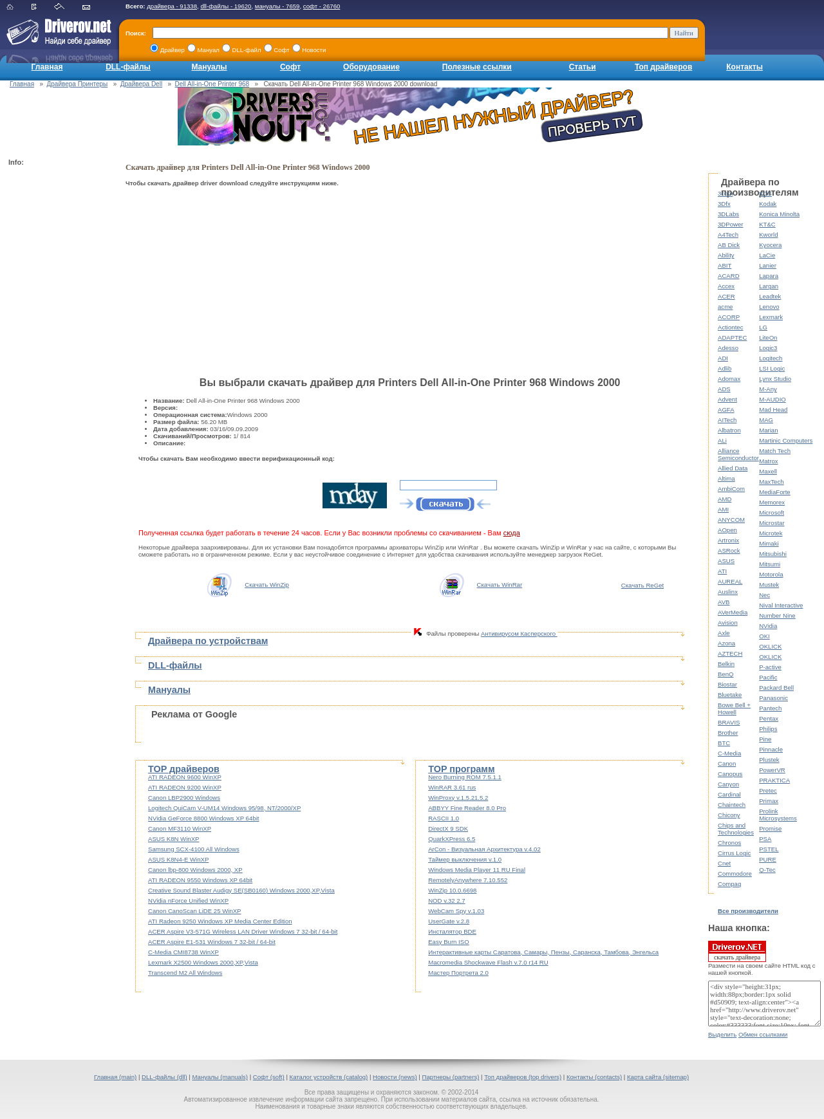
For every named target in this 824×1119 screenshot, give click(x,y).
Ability (726, 255)
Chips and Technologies (736, 829)
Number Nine (777, 615)
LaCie (767, 255)
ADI (723, 358)
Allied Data (732, 468)
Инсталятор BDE (452, 931)
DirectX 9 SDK (448, 828)
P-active (770, 666)
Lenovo (769, 306)
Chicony (729, 814)
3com (725, 193)
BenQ (726, 674)
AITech (727, 419)
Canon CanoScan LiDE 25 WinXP (194, 910)
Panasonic (773, 697)
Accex (726, 286)
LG (763, 327)
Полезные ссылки (477, 66)
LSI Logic (772, 368)
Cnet (724, 863)
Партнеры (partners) (451, 1076)
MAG (766, 419)
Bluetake (730, 694)
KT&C (767, 224)
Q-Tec (767, 869)
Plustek (769, 759)
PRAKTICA (774, 780)
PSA (765, 838)
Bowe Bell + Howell (734, 708)
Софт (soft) (269, 1076)
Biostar (727, 684)
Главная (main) (115, 1076)
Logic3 (768, 347)
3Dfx (724, 203)
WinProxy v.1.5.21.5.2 (458, 797)
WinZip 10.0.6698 (452, 890)
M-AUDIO (772, 399)
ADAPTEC (732, 337)
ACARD (729, 275)
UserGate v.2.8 (448, 921)
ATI (722, 571)
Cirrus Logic (734, 852)
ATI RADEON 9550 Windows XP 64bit (200, 879)
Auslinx (728, 591)
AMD (724, 499)
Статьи (582, 66)
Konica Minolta (779, 213)
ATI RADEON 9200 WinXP (184, 787)
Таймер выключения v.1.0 (464, 859)
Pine (765, 739)
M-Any (768, 389)
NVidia (768, 625)
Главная (47, 66)
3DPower (730, 224)
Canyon (728, 784)
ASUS (726, 560)
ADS (724, 389)
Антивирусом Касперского (519, 633)
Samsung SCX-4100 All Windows (193, 849)
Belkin (726, 663)
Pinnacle (771, 749)
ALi (722, 440)
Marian (768, 430)
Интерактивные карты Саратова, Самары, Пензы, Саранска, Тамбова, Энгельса (543, 952)
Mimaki (768, 543)
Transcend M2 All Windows (185, 972)
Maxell (768, 471)
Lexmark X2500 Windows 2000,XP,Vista (203, 962)
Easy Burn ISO (448, 941)
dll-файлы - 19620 (225, 6)
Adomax (729, 378)
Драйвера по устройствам (208, 641)
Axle (724, 632)
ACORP (729, 316)
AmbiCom (731, 488)
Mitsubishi (773, 553)
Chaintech (731, 804)
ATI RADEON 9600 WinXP (184, 777)
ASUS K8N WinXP (173, 838)
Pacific (768, 677)
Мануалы (209, 66)
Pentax (768, 718)
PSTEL (768, 849)
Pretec (768, 790)
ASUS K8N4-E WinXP (178, 859)
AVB (723, 602)
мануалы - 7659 (277, 6)
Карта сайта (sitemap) (658, 1076)
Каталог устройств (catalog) (329, 1076)
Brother (728, 732)
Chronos (729, 842)
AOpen (727, 529)
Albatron (729, 430)
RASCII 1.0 (443, 818)
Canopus (730, 773)
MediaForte (775, 491)
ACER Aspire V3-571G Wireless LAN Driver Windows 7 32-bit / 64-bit (242, 931)
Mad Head (773, 409)
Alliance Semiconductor (738, 454)
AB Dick (729, 244)
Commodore (735, 873)
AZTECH (730, 653)
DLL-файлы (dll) (164, 1076)
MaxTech (771, 481)
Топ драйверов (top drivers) (522, 1076)
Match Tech (775, 450)
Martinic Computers (785, 440)
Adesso (728, 347)
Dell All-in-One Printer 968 (212, 84)
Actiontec (730, 327)
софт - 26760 (322, 6)
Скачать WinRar (500, 584)
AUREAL (730, 581)
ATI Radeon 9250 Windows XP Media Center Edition (220, 921)
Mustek (769, 584)
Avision (728, 622)
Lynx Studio (775, 378)
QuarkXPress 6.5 (451, 838)
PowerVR (772, 769)
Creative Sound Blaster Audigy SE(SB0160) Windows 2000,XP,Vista (241, 890)
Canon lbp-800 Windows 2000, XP (195, 869)
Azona (726, 643)
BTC (724, 742)
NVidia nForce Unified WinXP (188, 900)
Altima (726, 478)
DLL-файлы (128, 66)
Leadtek (770, 296)
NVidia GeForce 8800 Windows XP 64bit (203, 818)
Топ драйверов (663, 66)
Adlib (724, 368)
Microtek (770, 533)
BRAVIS (729, 722)
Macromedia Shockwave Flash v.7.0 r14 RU (488, 962)
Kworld (768, 234)
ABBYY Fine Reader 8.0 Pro (467, 807)
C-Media (729, 753)
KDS (765, 193)
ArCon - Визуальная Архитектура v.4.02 (484, 849)
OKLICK (770, 646)
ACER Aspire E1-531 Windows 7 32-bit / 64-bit (212, 941)
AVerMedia (732, 612)
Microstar (771, 522)
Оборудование (371, 66)
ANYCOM (731, 519)
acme (725, 306)
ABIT (724, 265)
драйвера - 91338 (172, 6)
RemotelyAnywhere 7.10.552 (467, 879)
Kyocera (770, 244)
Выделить (722, 1034)
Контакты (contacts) (594, 1076)
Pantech (770, 708)
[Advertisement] (59, 364)
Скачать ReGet (642, 585)
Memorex (772, 502)
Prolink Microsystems (778, 815)
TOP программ (461, 769)
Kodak (767, 203)
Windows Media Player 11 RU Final (476, 869)
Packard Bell (776, 687)
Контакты (744, 66)
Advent (727, 399)
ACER (726, 296)
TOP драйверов (184, 769)
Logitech (770, 358)
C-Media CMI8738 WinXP (183, 952)
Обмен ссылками (762, 1034)
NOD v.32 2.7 (446, 900)
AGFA (726, 409)
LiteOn (768, 337)
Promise (770, 828)
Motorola (771, 574)
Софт (290, 66)
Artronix (728, 540)
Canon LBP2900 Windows (184, 797)
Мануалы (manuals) (220, 1076)
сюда (511, 533)
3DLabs (728, 213)
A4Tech (728, 234)
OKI (764, 636)
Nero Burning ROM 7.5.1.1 (464, 777)
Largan (768, 286)
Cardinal (729, 794)
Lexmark (771, 316)
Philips (768, 728)
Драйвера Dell (141, 84)
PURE (767, 859)
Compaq (729, 883)
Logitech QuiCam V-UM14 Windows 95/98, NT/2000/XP (224, 807)
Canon (727, 763)
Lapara (768, 275)
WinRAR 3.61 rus (452, 787)
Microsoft (771, 512)
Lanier (767, 265)
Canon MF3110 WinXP (179, 828)
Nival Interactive (781, 605)
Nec (764, 594)
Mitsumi (769, 564)
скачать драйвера (737, 951)
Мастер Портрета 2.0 (458, 972)
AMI (723, 509)
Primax (768, 800)
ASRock (729, 550)
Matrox (768, 461)
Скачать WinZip (267, 584)
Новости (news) (395, 1076)
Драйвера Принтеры (77, 84)
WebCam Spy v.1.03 (456, 910)
